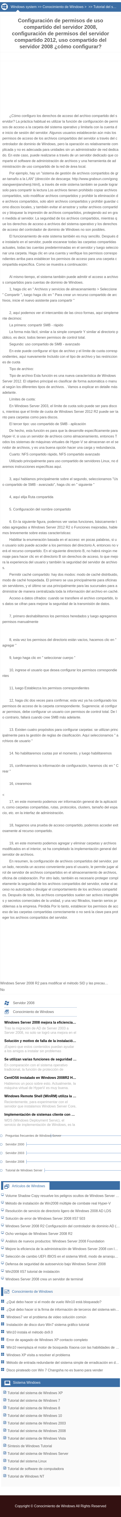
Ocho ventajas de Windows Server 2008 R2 (38, 1234)
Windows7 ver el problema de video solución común (46, 1317)
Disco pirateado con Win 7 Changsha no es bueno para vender (54, 1370)
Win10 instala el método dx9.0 (29, 1332)
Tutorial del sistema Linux (27, 1461)
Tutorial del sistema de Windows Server (38, 1453)
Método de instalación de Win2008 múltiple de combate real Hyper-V (58, 1203)
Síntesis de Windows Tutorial (30, 1446)
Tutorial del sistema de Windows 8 (34, 1408)
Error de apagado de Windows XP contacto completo (47, 1340)
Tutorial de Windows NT (26, 1476)
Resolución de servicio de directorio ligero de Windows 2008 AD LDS (58, 1211)
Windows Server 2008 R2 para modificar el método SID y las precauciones (58, 983)
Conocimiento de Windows (63, 7)
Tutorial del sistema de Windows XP (35, 1393)
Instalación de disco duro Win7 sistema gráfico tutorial (47, 1325)
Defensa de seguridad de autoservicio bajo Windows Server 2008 (55, 1264)
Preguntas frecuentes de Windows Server (28, 1135)
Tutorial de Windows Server (23, 1170)
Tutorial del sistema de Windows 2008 (37, 1431)
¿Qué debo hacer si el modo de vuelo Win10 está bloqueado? (53, 1302)
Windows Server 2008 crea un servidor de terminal (44, 1279)
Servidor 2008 (24, 1003)
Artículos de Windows (28, 1186)
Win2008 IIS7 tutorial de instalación (32, 1271)
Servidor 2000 (14, 1144)
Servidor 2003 (14, 1153)
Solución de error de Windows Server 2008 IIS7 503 (45, 1218)
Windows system (24, 7)
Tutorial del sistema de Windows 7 (34, 1400)
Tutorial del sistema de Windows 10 (35, 1416)
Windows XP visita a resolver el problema (38, 1355)
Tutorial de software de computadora (36, 1469)
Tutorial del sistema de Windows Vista (37, 1438)
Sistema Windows (26, 1382)
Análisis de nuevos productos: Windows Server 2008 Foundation (54, 1241)
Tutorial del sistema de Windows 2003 (37, 1423)
